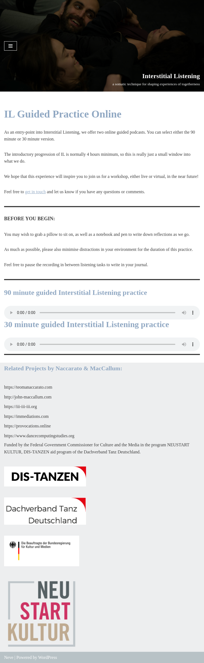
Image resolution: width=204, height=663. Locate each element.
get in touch (35, 191)
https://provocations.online (27, 426)
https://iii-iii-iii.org (20, 406)
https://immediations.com (26, 416)
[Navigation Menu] (10, 46)
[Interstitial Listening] (156, 79)
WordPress (47, 657)
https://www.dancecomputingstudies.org (39, 435)
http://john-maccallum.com (28, 397)
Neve (8, 657)
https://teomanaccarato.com (28, 387)
